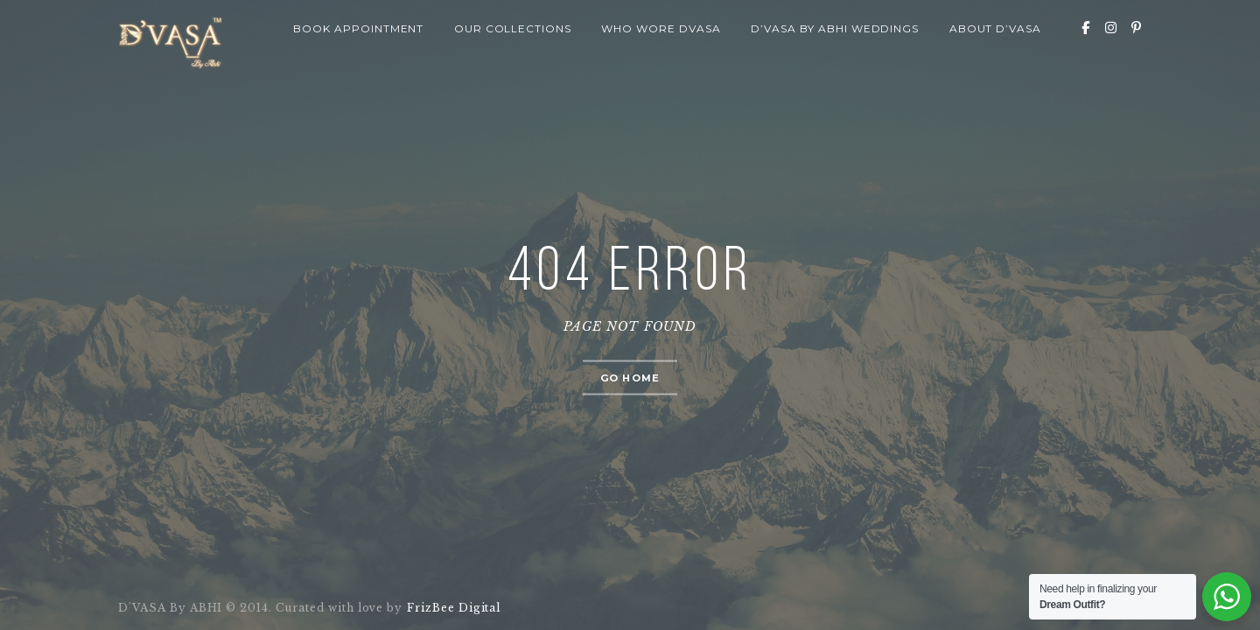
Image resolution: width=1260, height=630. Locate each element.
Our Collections (512, 28)
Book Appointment (358, 28)
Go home (630, 378)
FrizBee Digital (453, 607)
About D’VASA (995, 28)
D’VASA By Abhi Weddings (835, 28)
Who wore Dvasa (660, 28)
